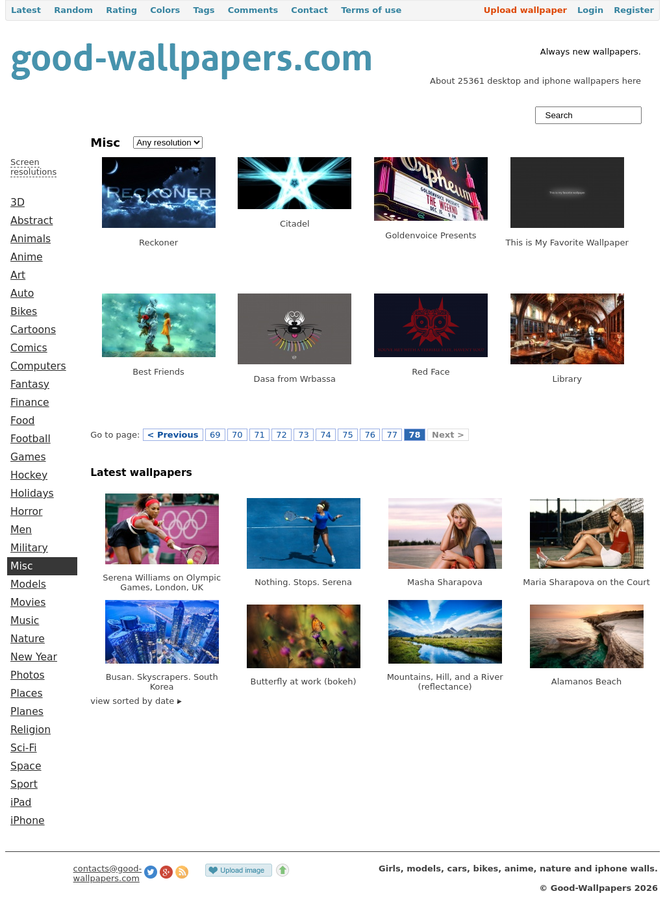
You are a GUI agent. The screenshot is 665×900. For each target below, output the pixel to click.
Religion (30, 730)
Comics (28, 348)
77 (391, 435)
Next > (448, 435)
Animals (30, 239)
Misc (21, 566)
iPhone (27, 821)
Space (26, 766)
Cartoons (33, 330)
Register (634, 10)
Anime (26, 257)
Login (590, 10)
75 (347, 435)
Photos (27, 675)
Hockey (28, 475)
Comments (253, 10)
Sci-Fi (23, 748)
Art (17, 275)
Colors (165, 10)
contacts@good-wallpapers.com (107, 873)
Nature (27, 639)
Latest (26, 10)
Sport (24, 784)
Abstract (31, 221)
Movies (27, 602)
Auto (22, 293)
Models (28, 584)
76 (369, 435)
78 (414, 435)
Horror (26, 512)
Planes (27, 712)
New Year (33, 657)
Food (22, 421)
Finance (29, 402)
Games (28, 457)
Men (21, 530)
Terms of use (371, 10)
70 (237, 435)
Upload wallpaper (525, 10)
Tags (203, 10)
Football (30, 439)
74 (325, 435)
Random (73, 10)
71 (259, 435)
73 (303, 435)
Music (24, 621)
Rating (121, 10)
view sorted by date (136, 701)
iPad (21, 802)
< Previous (173, 435)
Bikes (23, 312)
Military (29, 548)
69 (215, 435)
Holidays (32, 493)
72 (281, 435)
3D (17, 202)
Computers (38, 366)
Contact (309, 10)
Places (26, 693)
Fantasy (29, 384)
